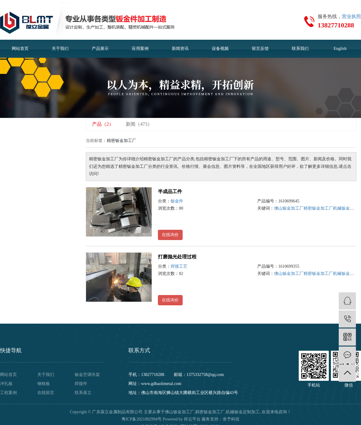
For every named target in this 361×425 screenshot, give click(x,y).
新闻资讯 (180, 48)
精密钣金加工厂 (318, 208)
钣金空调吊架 (87, 374)
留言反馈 (260, 48)
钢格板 (43, 383)
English (340, 48)
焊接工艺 (179, 266)
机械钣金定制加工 (243, 412)
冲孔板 (6, 383)
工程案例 (8, 392)
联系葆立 (83, 392)
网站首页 (20, 48)
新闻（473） (139, 124)
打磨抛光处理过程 (177, 256)
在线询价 (170, 235)
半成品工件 (170, 191)
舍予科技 (231, 419)
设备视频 (220, 48)
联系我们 (300, 48)
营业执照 (351, 16)
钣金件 (177, 201)
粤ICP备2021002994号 (142, 419)
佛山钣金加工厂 (289, 208)
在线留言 (45, 392)
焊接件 (81, 383)
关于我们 (60, 48)
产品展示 (100, 48)
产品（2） (103, 124)
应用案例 (140, 48)
